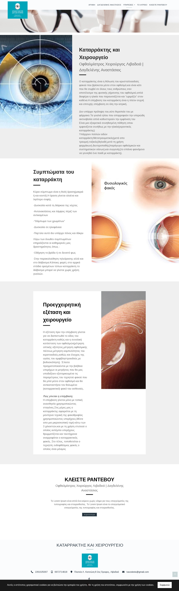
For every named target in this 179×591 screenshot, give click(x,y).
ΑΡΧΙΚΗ (92, 5)
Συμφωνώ (165, 585)
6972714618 (61, 572)
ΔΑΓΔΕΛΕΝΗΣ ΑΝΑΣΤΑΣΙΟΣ (109, 5)
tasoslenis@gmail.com (137, 572)
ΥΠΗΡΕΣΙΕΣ (128, 5)
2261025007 (41, 572)
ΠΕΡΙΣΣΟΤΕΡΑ (89, 515)
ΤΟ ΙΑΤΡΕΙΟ (142, 5)
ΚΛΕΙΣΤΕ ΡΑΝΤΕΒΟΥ (158, 5)
